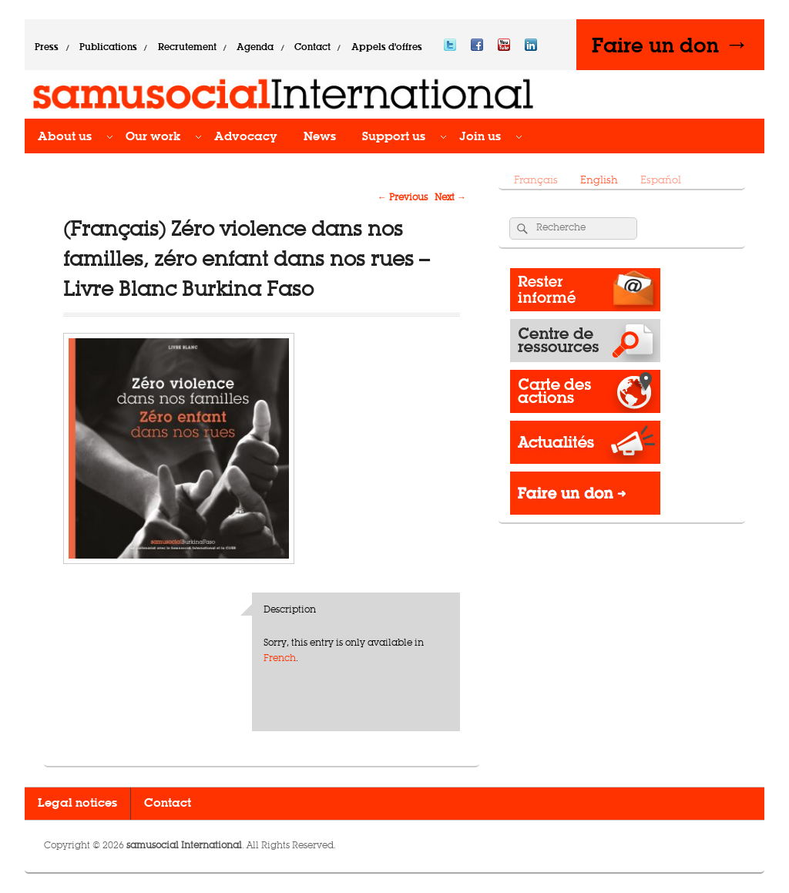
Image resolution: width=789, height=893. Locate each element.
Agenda (255, 47)
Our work (153, 137)
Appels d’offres (386, 47)
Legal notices (77, 803)
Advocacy (245, 137)
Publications (108, 47)
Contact (312, 47)
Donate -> (585, 497)
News (320, 137)
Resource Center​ (585, 344)
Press (47, 47)
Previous (403, 198)
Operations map (585, 395)
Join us (480, 137)
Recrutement (187, 47)
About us (65, 137)
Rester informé (585, 293)
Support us (393, 137)
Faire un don (670, 44)
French (280, 658)
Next (450, 198)
